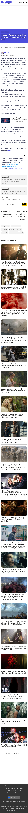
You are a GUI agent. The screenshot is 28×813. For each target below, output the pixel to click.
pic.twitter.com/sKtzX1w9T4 (10, 166)
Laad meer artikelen (14, 753)
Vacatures (14, 786)
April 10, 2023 (18, 168)
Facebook (11, 797)
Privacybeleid (21, 788)
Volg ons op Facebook (14, 793)
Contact (21, 786)
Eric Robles (4, 229)
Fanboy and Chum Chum (15, 229)
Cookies (7, 786)
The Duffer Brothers (16, 226)
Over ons (9, 790)
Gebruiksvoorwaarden (9, 788)
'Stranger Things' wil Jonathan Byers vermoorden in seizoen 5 (13, 192)
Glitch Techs (5, 233)
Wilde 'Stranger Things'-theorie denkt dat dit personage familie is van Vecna (13, 181)
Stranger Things (5, 226)
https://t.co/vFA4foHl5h (12, 164)
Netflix (9, 150)
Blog (14, 790)
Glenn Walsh (8, 53)
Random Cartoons (14, 233)
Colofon (19, 790)
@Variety (11, 168)
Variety (6, 197)
